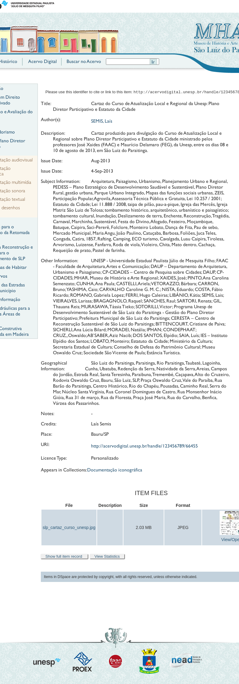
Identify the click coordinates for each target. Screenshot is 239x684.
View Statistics (107, 557)
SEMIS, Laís (101, 121)
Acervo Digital (42, 61)
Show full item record (64, 557)
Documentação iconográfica (114, 470)
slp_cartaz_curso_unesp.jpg (69, 528)
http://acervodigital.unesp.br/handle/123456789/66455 (144, 446)
